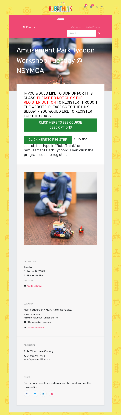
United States (92, 27)
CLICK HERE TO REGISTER (48, 139)
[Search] (99, 33)
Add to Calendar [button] (34, 286)
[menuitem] (60, 19)
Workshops (74, 27)
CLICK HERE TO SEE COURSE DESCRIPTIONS (60, 125)
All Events (27, 27)
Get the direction (35, 327)
